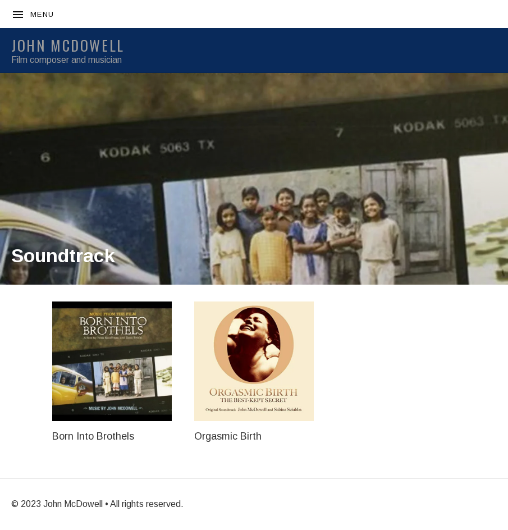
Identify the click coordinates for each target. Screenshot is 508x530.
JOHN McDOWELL (68, 45)
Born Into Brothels (93, 436)
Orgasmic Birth (228, 436)
